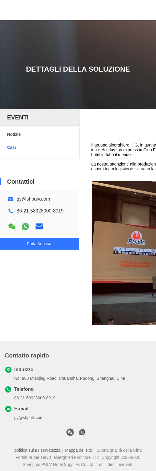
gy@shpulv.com (33, 198)
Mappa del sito (78, 450)
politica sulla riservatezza (37, 450)
